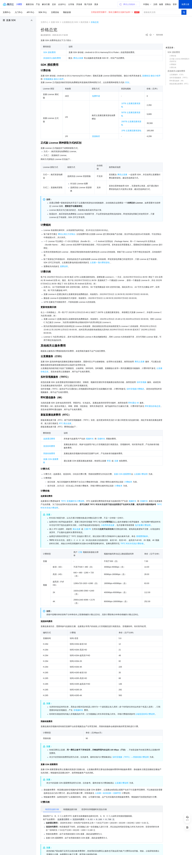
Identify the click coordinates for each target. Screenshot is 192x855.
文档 (155, 4)
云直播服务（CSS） (177, 75)
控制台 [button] (168, 4)
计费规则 (172, 64)
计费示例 (172, 67)
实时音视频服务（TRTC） (179, 78)
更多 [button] (96, 4)
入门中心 (19, 12)
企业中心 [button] (62, 4)
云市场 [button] (71, 4)
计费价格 (172, 56)
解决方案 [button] (46, 4)
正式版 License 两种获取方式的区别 (179, 60)
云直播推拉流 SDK (70, 22)
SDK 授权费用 (174, 52)
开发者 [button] (79, 4)
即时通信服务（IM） (177, 81)
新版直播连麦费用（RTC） (179, 84)
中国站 (146, 4)
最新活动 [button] (30, 4)
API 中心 (30, 12)
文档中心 (7, 12)
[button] (19, 4)
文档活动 (55, 12)
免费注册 (185, 4)
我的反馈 (67, 12)
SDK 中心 (42, 12)
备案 (161, 4)
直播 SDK (11, 20)
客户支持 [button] (88, 4)
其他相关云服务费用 (176, 71)
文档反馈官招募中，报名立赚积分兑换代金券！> (115, 12)
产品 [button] (38, 4)
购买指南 (84, 22)
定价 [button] (54, 4)
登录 (175, 4)
